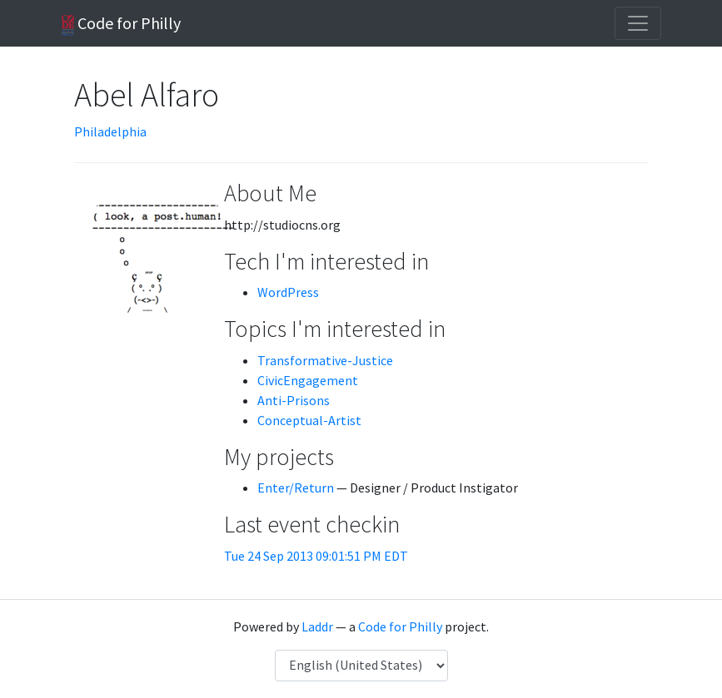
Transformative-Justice (325, 360)
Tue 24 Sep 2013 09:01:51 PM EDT (316, 555)
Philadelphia (110, 131)
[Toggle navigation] (638, 23)
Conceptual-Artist (309, 420)
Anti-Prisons (293, 400)
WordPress (288, 292)
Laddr (317, 626)
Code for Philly (121, 24)
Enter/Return (295, 487)
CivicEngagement (307, 380)
